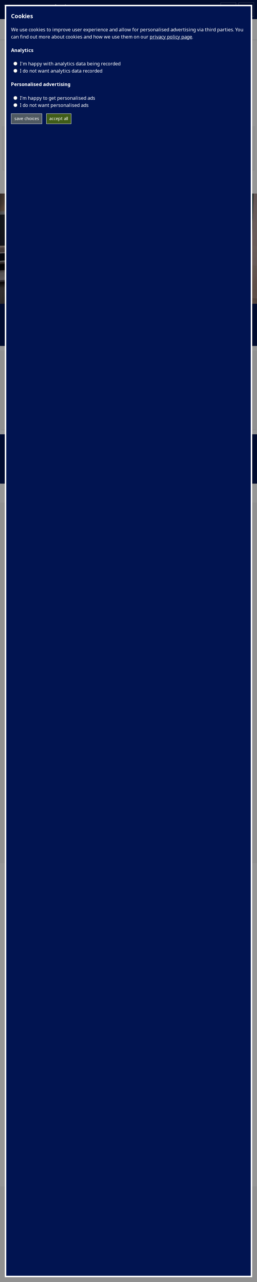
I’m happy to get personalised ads (57, 98)
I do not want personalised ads (54, 105)
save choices (26, 118)
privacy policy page (171, 36)
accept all (58, 118)
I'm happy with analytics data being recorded (70, 63)
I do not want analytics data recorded (61, 71)
